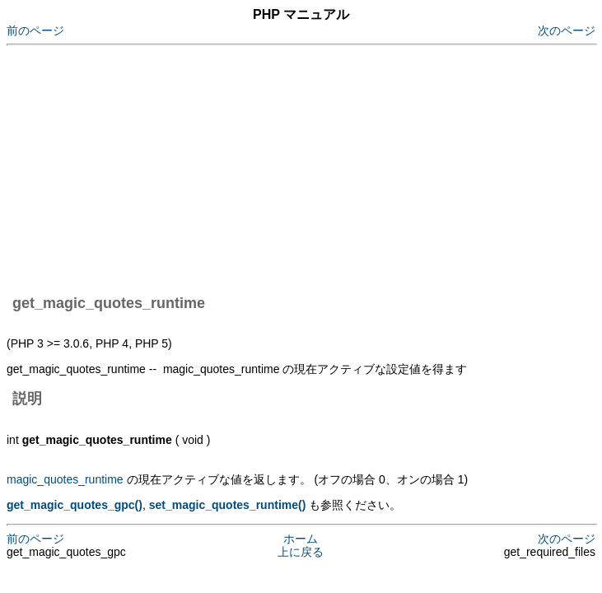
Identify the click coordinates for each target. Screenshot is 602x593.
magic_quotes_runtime (65, 479)
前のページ (35, 30)
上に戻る (301, 551)
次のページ (566, 30)
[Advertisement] (304, 167)
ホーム (300, 538)
